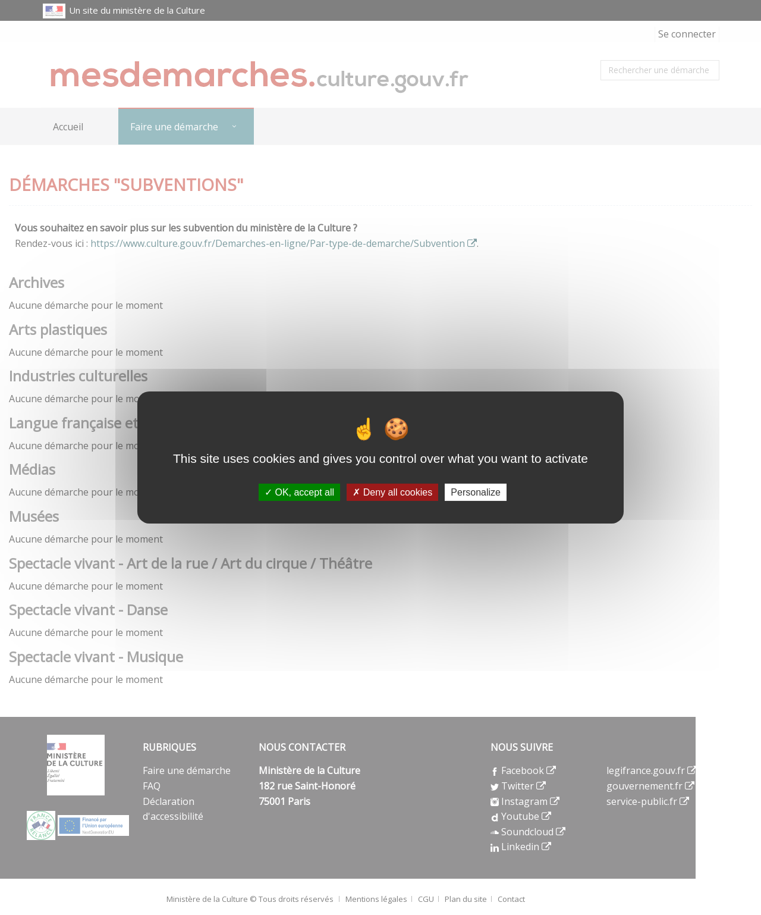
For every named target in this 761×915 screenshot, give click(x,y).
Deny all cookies (392, 492)
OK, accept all (299, 492)
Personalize (476, 492)
